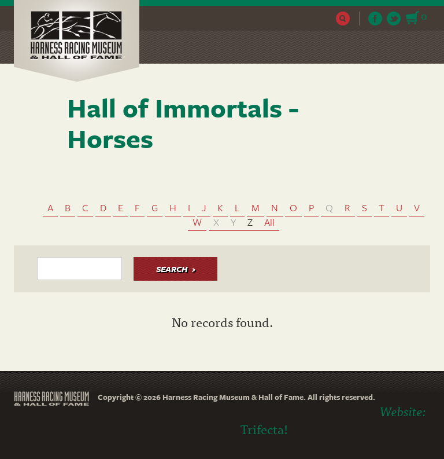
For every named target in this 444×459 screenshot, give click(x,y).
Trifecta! (264, 428)
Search (343, 18)
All (269, 222)
